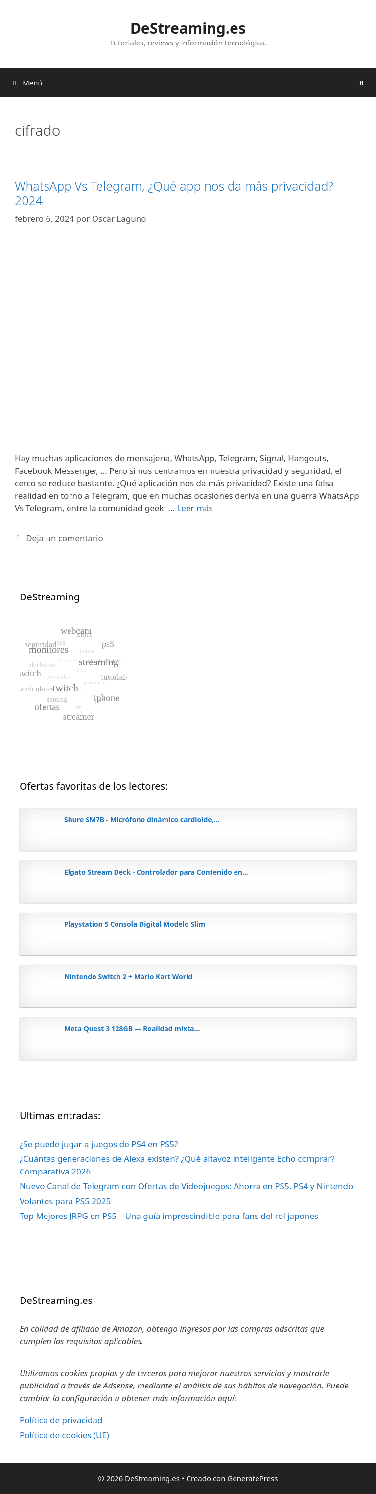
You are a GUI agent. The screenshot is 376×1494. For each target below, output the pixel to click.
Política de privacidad (61, 1420)
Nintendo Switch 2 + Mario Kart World (128, 976)
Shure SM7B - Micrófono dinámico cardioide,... (141, 819)
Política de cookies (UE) (64, 1435)
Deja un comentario (64, 538)
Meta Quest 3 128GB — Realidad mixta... (132, 1028)
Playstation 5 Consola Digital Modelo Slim (134, 924)
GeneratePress (252, 1478)
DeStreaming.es (188, 28)
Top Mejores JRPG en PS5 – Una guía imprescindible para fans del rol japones (169, 1215)
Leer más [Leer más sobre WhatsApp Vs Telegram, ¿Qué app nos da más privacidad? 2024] (194, 507)
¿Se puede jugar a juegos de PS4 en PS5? (99, 1144)
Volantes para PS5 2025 (65, 1201)
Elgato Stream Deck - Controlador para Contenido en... (156, 871)
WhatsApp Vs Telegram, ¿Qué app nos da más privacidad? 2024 (174, 193)
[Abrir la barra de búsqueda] (361, 82)
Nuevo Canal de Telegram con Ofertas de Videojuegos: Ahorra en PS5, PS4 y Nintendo (186, 1186)
